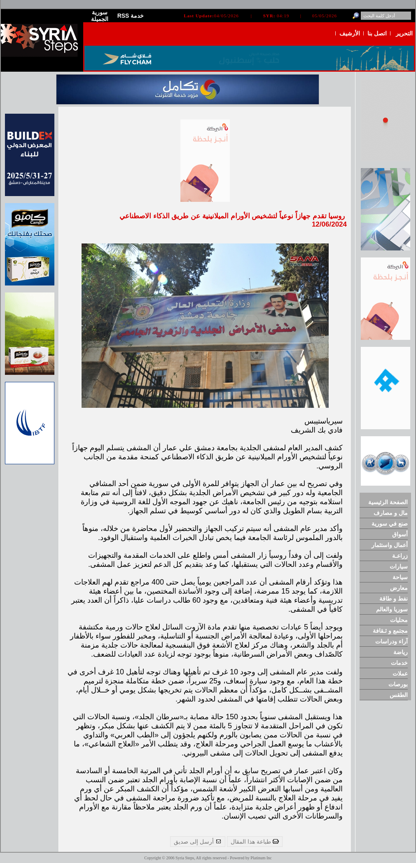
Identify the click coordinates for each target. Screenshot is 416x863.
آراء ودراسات (391, 641)
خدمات (399, 663)
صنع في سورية (390, 523)
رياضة (400, 652)
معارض (399, 588)
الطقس (399, 695)
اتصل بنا (377, 33)
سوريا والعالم (392, 609)
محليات (399, 620)
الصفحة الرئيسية (388, 502)
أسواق (400, 534)
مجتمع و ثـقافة (390, 630)
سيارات (399, 566)
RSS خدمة (130, 15)
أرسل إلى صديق (198, 841)
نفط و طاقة (393, 598)
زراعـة (400, 555)
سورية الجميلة (99, 15)
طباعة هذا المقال (255, 841)
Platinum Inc (260, 858)
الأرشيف (349, 33)
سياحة (400, 577)
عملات (400, 673)
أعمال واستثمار (390, 545)
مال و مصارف (391, 513)
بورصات (398, 684)
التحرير (404, 33)
